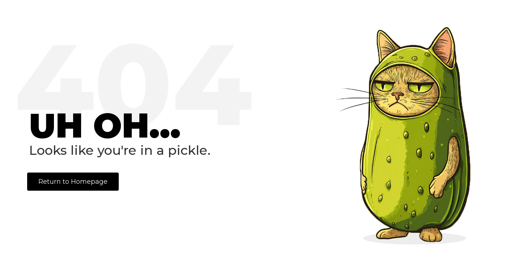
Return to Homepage (73, 182)
